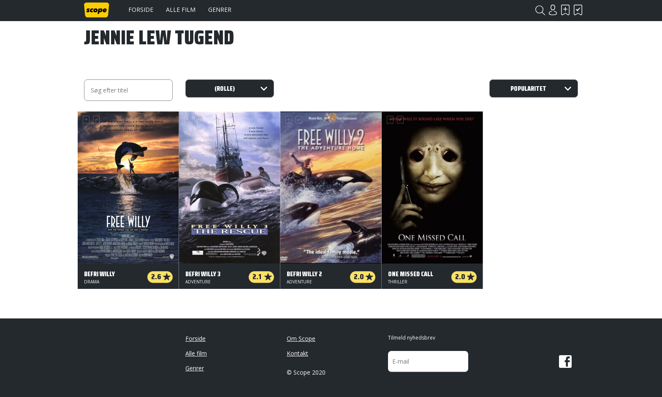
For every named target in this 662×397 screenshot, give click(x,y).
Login (552, 10)
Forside (140, 9)
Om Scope (301, 338)
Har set (578, 10)
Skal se (565, 10)
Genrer (219, 9)
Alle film (180, 9)
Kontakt (297, 353)
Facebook (565, 361)
